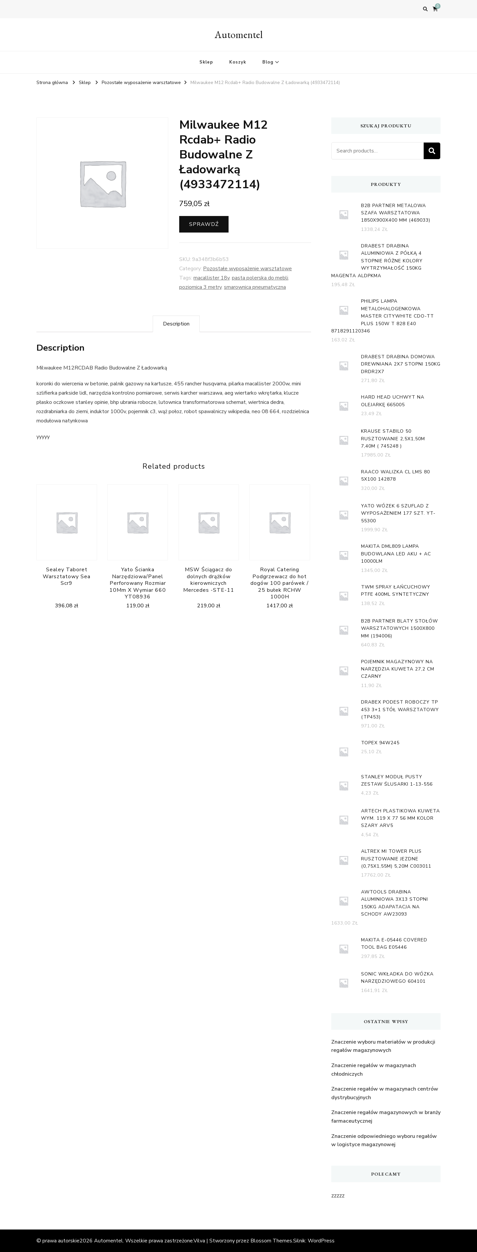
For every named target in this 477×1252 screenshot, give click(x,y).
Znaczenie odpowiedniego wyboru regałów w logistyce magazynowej (384, 1140)
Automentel (239, 34)
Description (176, 323)
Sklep (206, 62)
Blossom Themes (271, 1240)
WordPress (321, 1240)
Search (432, 151)
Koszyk (237, 62)
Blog (267, 62)
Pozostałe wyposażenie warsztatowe (247, 268)
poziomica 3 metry (200, 287)
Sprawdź (204, 224)
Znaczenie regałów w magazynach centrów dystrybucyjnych (384, 1093)
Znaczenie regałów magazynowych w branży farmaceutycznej (386, 1117)
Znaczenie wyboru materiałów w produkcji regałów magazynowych (383, 1046)
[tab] (176, 324)
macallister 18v (211, 277)
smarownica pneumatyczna (255, 287)
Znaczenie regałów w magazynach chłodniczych (373, 1070)
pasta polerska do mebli (260, 277)
